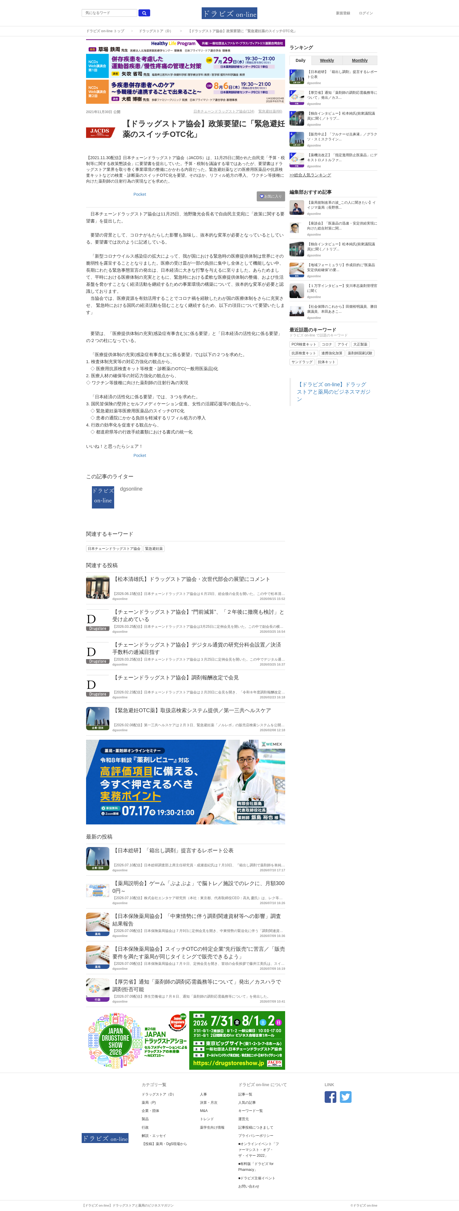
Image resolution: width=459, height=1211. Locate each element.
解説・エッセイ (154, 1136)
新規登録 (343, 13)
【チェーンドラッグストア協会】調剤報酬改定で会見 (175, 678)
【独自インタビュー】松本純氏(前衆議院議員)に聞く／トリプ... (341, 115)
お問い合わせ (248, 1186)
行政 (145, 1127)
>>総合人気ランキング (310, 175)
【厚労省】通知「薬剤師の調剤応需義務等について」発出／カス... (342, 95)
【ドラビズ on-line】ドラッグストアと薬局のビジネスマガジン (334, 392)
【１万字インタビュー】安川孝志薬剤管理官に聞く (342, 288)
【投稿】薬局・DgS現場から (164, 1144)
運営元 (243, 1119)
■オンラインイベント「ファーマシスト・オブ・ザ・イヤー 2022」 (258, 1150)
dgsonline (131, 489)
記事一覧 (245, 1094)
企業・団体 (150, 1111)
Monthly (360, 60)
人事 (203, 1094)
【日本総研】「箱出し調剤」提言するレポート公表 (173, 850)
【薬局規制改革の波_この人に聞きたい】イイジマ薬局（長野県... (341, 205)
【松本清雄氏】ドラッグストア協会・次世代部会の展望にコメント (191, 579)
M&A (204, 1111)
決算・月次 (208, 1103)
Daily (300, 60)
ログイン (366, 13)
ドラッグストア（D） (156, 31)
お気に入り (271, 196)
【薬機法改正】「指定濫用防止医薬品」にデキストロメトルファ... (342, 157)
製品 (145, 1119)
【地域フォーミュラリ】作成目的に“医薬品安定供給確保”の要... (341, 267)
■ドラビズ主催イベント (256, 1178)
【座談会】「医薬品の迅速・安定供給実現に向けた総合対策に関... (342, 225)
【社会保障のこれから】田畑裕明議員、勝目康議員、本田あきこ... (342, 309)
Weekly (327, 60)
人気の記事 (247, 1103)
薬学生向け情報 (212, 1127)
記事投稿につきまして (255, 1127)
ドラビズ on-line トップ (105, 31)
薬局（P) (149, 1103)
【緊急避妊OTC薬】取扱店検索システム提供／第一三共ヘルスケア (191, 710)
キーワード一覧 (250, 1111)
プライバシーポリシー (255, 1136)
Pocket (139, 194)
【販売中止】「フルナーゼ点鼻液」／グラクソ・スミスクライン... (342, 136)
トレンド (207, 1119)
